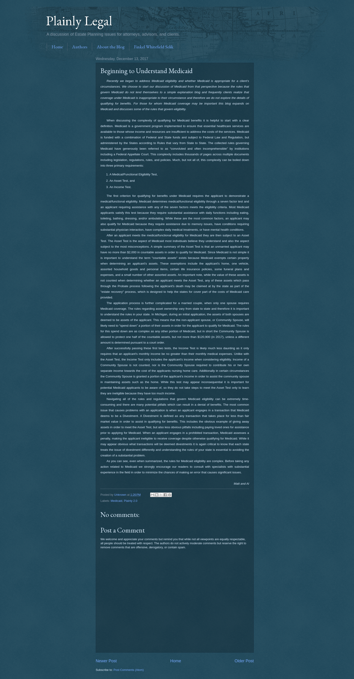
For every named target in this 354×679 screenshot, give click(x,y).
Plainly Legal (79, 20)
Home (57, 47)
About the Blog (111, 47)
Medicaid (116, 500)
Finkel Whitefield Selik (153, 47)
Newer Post (106, 661)
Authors (79, 47)
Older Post (244, 661)
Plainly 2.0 (130, 500)
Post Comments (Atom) (129, 670)
